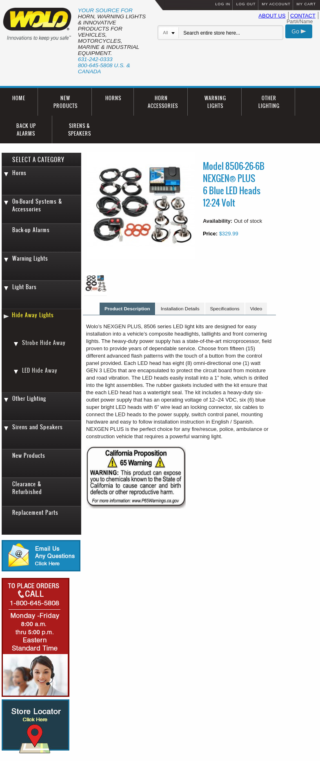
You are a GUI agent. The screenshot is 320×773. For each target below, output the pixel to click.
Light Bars (24, 287)
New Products (28, 455)
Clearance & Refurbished (27, 488)
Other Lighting (29, 398)
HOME (18, 98)
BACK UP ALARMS (26, 129)
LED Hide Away (40, 370)
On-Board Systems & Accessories (37, 205)
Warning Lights (30, 258)
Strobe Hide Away (44, 343)
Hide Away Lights (33, 315)
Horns (19, 173)
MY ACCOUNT (276, 4)
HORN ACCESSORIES (163, 102)
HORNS (113, 98)
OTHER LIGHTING (269, 102)
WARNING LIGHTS (215, 102)
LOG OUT (246, 4)
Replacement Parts (35, 512)
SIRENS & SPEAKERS (79, 129)
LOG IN (222, 4)
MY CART (306, 4)
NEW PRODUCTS (65, 102)
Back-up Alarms (31, 230)
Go (298, 31)
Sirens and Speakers (37, 427)
